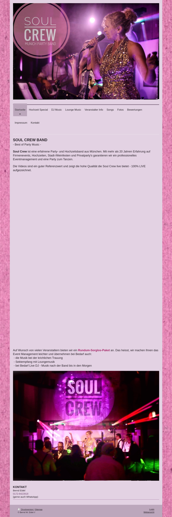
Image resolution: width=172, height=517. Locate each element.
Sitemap (39, 509)
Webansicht (149, 512)
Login (151, 509)
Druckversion (26, 509)
